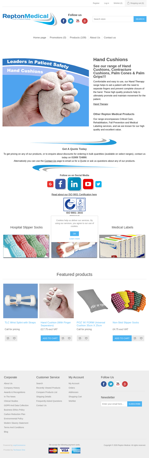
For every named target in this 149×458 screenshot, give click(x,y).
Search (39, 383)
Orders (72, 388)
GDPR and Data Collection (16, 405)
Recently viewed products (48, 388)
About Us (95, 37)
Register (96, 3)
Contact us (110, 37)
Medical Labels (122, 227)
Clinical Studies (11, 401)
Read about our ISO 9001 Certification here (74, 194)
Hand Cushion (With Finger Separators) (56, 324)
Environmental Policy (13, 418)
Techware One (19, 450)
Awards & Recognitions (14, 392)
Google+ (85, 21)
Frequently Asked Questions (49, 401)
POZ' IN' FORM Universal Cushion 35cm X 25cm (91, 324)
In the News (9, 396)
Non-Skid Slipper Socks (126, 322)
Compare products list (46, 392)
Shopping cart (75, 396)
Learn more (74, 238)
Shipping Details (43, 396)
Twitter (70, 21)
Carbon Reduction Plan (14, 414)
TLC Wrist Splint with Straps (20, 322)
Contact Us (50, 161)
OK (74, 234)
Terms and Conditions (14, 427)
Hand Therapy (100, 104)
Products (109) (78, 37)
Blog (6, 432)
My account (74, 383)
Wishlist (72, 401)
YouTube (78, 21)
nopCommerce (19, 445)
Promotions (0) (58, 37)
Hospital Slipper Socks (26, 227)
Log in (106, 3)
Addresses (73, 392)
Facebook (63, 21)
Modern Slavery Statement (16, 423)
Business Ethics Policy (14, 410)
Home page (39, 37)
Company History (12, 388)
